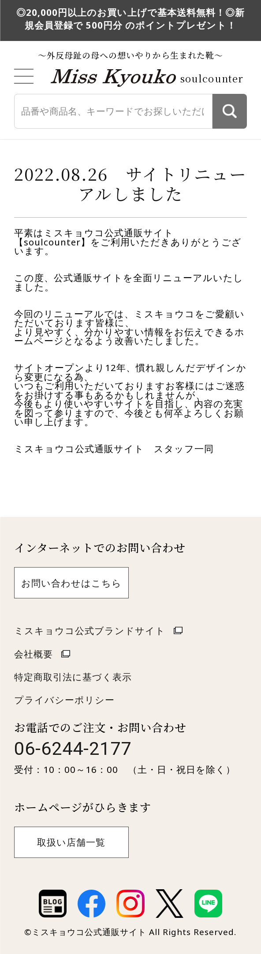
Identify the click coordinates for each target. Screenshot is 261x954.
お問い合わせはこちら (71, 583)
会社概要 (33, 654)
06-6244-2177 (72, 748)
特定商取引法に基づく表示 (73, 677)
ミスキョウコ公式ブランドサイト (89, 630)
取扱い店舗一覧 (71, 842)
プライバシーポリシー (64, 700)
